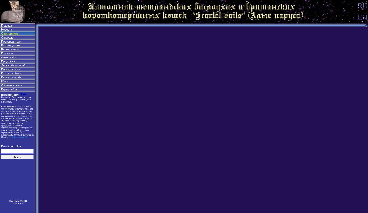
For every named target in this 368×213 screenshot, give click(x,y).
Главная (6, 25)
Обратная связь (11, 85)
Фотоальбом (9, 57)
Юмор (5, 81)
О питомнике (9, 33)
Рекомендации (10, 45)
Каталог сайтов (11, 73)
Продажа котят (11, 61)
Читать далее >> (19, 137)
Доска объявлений (13, 65)
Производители (11, 41)
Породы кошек (10, 69)
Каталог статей (11, 77)
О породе (7, 37)
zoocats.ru (18, 203)
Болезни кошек (11, 49)
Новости (6, 29)
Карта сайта (9, 89)
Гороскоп (7, 53)
